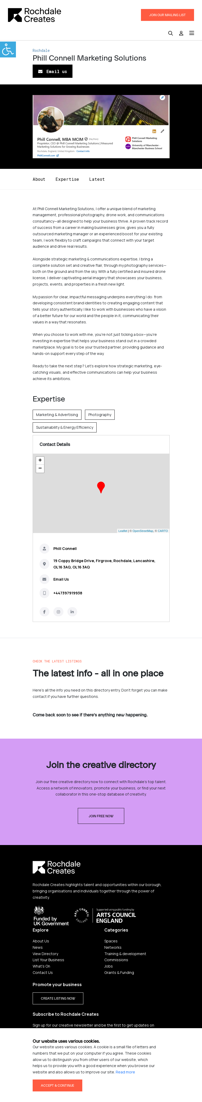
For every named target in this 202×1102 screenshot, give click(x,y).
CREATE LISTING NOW (58, 998)
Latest (97, 179)
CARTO (163, 530)
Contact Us (43, 972)
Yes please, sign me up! (60, 1045)
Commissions (116, 959)
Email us (52, 71)
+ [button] (40, 461)
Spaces (111, 940)
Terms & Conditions (127, 1076)
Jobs (108, 966)
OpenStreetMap (142, 530)
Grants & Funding (119, 972)
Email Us (61, 579)
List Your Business (48, 959)
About (39, 179)
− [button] (40, 469)
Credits (157, 1076)
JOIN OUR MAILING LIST (167, 15)
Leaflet (122, 530)
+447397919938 (67, 592)
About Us (41, 940)
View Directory (45, 953)
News (38, 947)
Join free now (101, 816)
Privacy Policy (44, 1076)
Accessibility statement (83, 1076)
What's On (41, 966)
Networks (113, 947)
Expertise (67, 179)
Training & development (125, 953)
